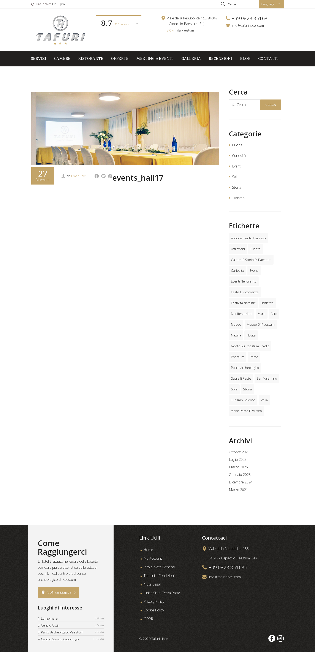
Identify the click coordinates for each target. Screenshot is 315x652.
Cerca (270, 104)
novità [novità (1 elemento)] (251, 335)
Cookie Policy (154, 610)
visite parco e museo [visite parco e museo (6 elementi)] (246, 411)
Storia (236, 187)
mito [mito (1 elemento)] (274, 313)
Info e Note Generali (159, 567)
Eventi (236, 166)
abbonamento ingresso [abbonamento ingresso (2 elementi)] (248, 238)
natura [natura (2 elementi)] (236, 335)
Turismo (238, 198)
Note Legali (152, 584)
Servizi (38, 58)
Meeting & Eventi (155, 58)
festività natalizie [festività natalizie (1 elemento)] (243, 303)
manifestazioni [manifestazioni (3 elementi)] (241, 313)
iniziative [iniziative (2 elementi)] (267, 303)
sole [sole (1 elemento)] (234, 389)
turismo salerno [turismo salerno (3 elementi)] (243, 400)
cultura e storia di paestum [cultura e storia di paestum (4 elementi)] (251, 259)
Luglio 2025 (238, 459)
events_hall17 (138, 177)
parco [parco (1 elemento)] (254, 357)
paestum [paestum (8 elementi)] (237, 357)
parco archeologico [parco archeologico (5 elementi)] (245, 367)
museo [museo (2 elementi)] (236, 324)
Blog (245, 58)
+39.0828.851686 (228, 567)
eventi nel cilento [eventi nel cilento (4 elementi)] (243, 281)
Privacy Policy (154, 601)
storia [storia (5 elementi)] (247, 389)
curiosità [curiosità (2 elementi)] (237, 270)
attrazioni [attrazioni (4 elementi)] (238, 249)
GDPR (148, 618)
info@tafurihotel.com (248, 25)
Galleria (191, 58)
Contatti (268, 58)
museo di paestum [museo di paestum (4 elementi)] (261, 324)
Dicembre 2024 (240, 482)
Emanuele (78, 176)
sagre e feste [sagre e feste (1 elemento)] (241, 378)
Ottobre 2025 (239, 452)
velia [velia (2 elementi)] (264, 400)
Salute (237, 176)
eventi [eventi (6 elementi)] (254, 270)
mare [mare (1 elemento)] (261, 313)
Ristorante (90, 58)
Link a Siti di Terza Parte (162, 592)
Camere (62, 58)
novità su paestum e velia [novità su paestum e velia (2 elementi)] (250, 346)
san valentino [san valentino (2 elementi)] (267, 378)
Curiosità (239, 155)
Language (268, 4)
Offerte (119, 58)
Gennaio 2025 (240, 474)
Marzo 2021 (238, 489)
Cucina (237, 145)
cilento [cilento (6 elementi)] (255, 249)
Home (148, 549)
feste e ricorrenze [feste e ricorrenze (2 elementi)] (245, 292)
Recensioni (220, 58)
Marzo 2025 (238, 467)
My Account (153, 558)
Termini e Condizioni (159, 575)
